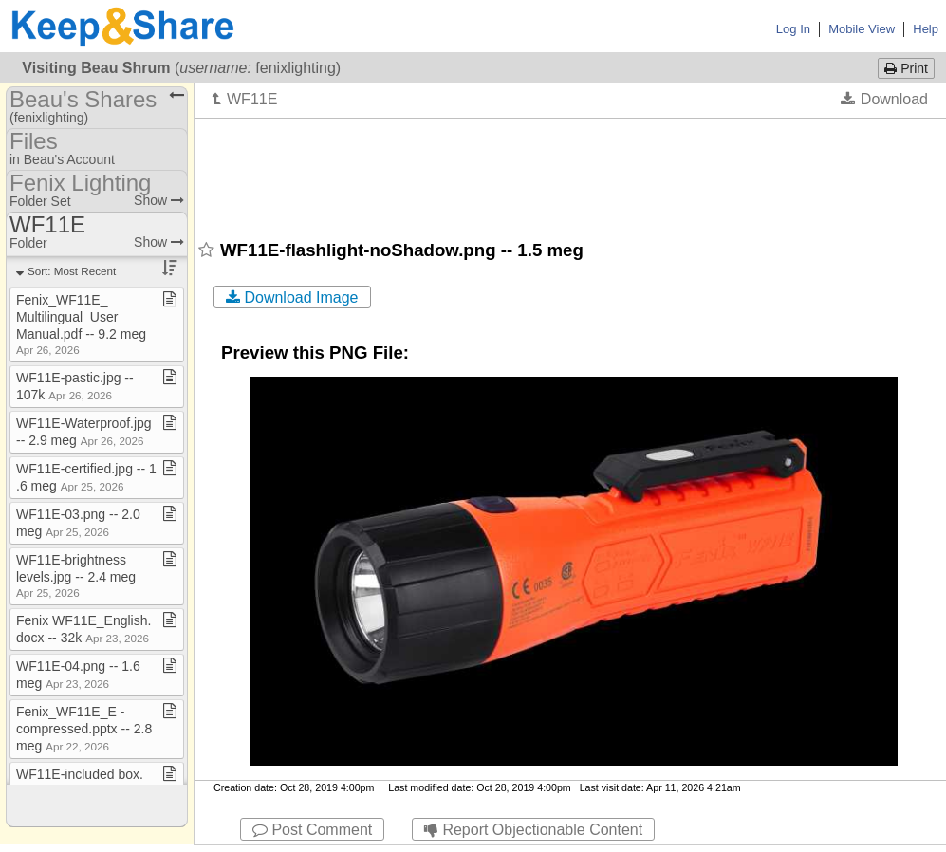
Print (906, 68)
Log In (793, 29)
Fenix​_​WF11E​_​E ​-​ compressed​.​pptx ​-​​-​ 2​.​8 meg (84, 728)
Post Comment (312, 830)
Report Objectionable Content (533, 830)
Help (925, 29)
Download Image (292, 297)
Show (159, 200)
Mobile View (861, 29)
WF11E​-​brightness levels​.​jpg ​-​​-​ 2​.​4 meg (76, 575)
